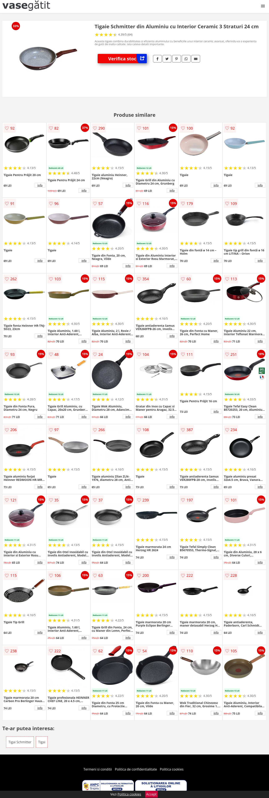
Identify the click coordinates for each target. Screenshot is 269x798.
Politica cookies (172, 769)
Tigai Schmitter (19, 742)
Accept (151, 794)
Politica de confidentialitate (136, 769)
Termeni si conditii (97, 769)
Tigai (41, 742)
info (39, 185)
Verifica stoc (127, 58)
